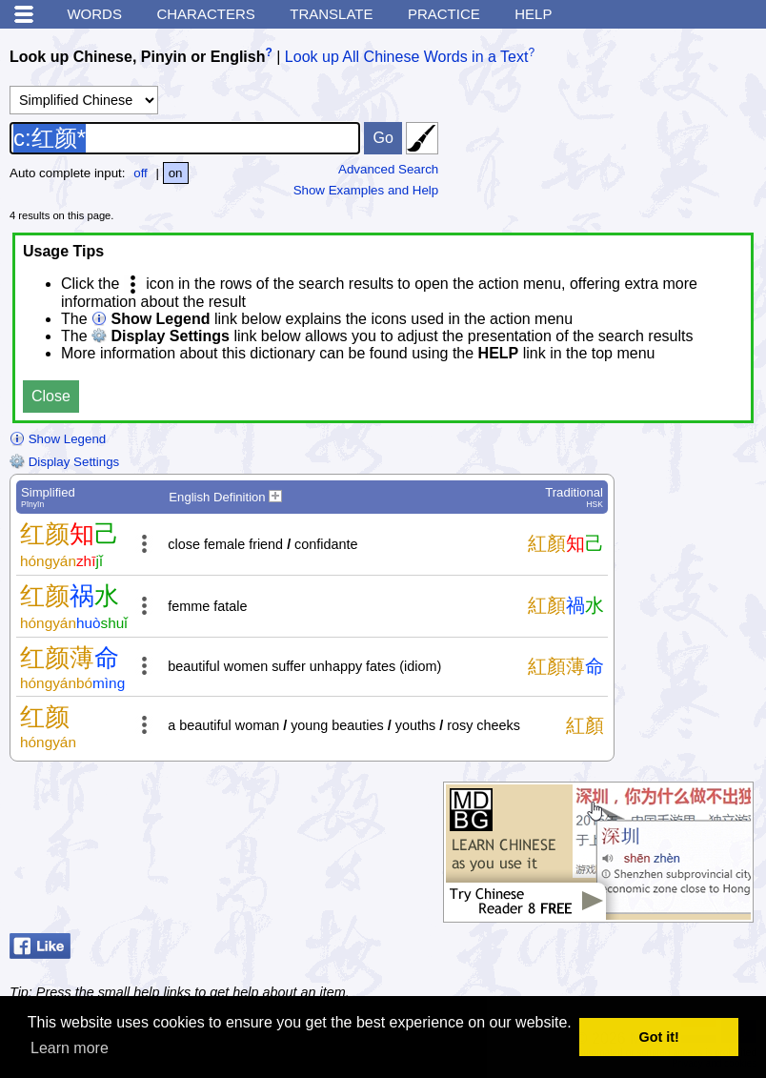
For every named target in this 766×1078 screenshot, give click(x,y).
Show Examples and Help (366, 190)
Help (533, 14)
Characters (205, 14)
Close (51, 396)
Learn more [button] (69, 1048)
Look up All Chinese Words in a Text (407, 57)
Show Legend (58, 439)
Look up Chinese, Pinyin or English (137, 57)
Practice (444, 14)
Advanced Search (388, 169)
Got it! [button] (659, 1037)
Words (94, 14)
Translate (331, 14)
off (140, 173)
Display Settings (64, 462)
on (176, 173)
